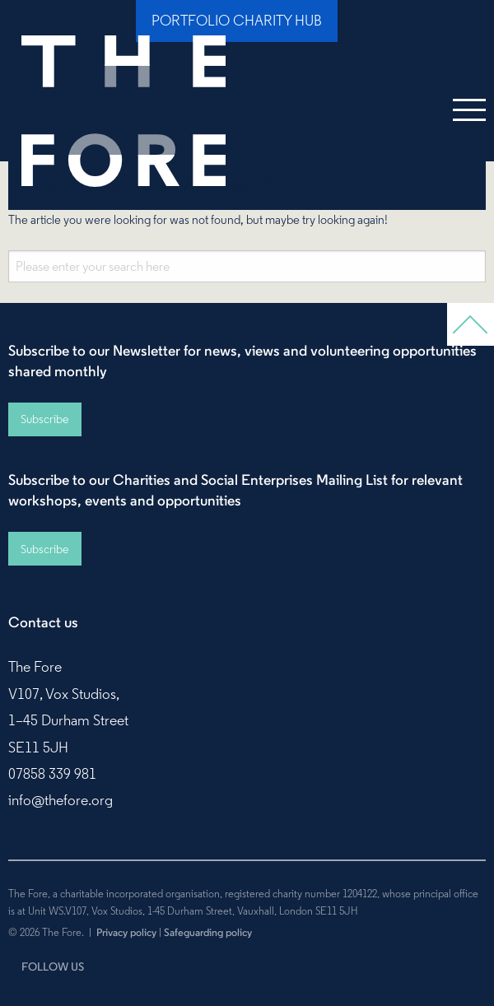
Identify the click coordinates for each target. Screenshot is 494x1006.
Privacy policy (126, 931)
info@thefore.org (60, 800)
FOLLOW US (52, 966)
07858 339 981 (52, 774)
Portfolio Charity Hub (236, 21)
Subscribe (44, 419)
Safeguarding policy (208, 931)
